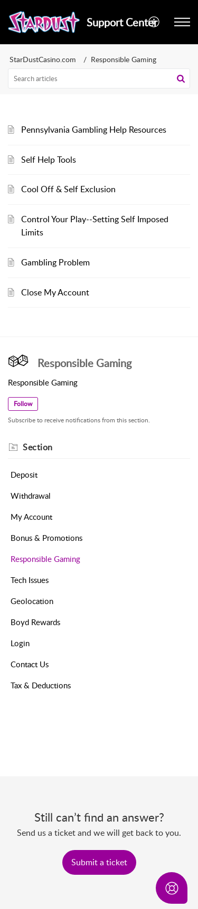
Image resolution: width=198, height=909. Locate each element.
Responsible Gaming (45, 559)
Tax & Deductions (41, 685)
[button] (154, 22)
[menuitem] (154, 22)
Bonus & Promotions (46, 537)
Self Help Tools (48, 159)
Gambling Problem (55, 262)
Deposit (24, 474)
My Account (31, 516)
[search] (99, 78)
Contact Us (30, 664)
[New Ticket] (99, 862)
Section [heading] (38, 447)
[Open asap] (171, 888)
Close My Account (55, 292)
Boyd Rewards (35, 622)
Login (20, 643)
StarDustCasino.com (43, 59)
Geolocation (32, 601)
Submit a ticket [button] (99, 862)
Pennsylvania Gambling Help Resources (93, 129)
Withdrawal (31, 495)
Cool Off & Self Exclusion (68, 189)
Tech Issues (30, 580)
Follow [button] (23, 403)
